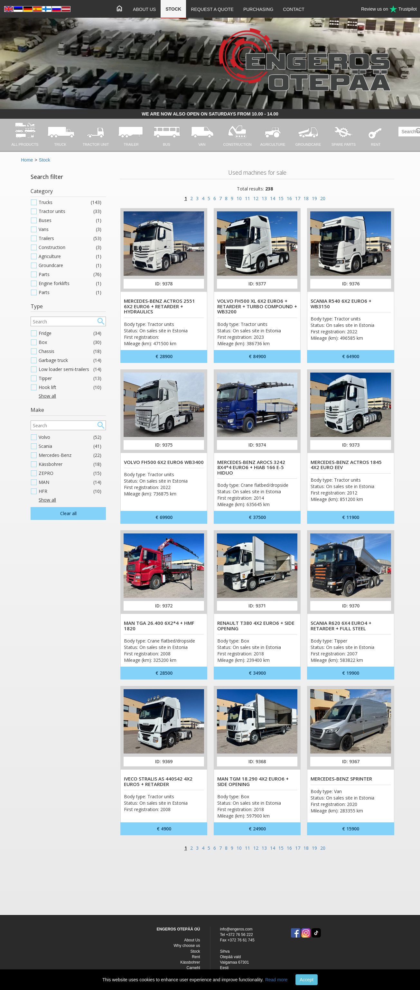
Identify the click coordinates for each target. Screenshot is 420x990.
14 (272, 198)
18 (306, 198)
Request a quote (212, 9)
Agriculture (70, 256)
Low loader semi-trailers (70, 369)
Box (70, 342)
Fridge (70, 333)
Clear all (68, 513)
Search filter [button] (47, 176)
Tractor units (70, 211)
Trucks (70, 202)
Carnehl (193, 968)
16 (289, 198)
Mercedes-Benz (70, 455)
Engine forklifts (70, 283)
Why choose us (186, 945)
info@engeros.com (236, 929)
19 (314, 198)
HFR (70, 491)
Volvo (70, 437)
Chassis (70, 351)
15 (281, 198)
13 (264, 198)
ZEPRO (70, 473)
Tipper (70, 378)
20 (322, 198)
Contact (293, 9)
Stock (173, 9)
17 (297, 198)
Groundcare (70, 265)
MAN (70, 482)
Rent (196, 957)
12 (255, 198)
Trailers (70, 238)
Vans (70, 229)
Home (27, 159)
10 (239, 198)
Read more (276, 979)
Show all (47, 396)
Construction (70, 247)
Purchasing (258, 9)
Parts (70, 274)
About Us (144, 9)
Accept (306, 979)
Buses (70, 220)
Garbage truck (70, 360)
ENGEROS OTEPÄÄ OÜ (178, 929)
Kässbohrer (70, 464)
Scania (70, 446)
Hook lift (70, 387)
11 (247, 198)
